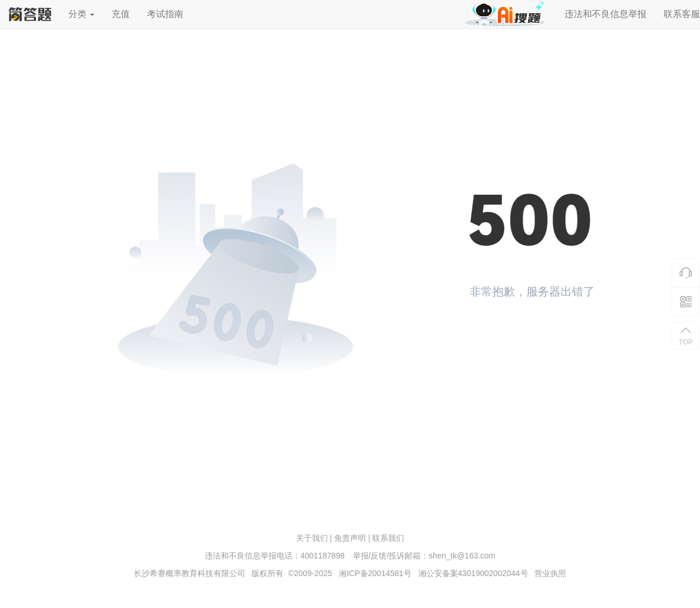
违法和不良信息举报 (606, 14)
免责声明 (350, 538)
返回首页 (509, 333)
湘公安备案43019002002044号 (473, 573)
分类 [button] (81, 14)
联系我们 (388, 538)
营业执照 (550, 573)
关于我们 (312, 538)
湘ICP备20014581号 (375, 573)
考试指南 (165, 14)
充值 (121, 14)
